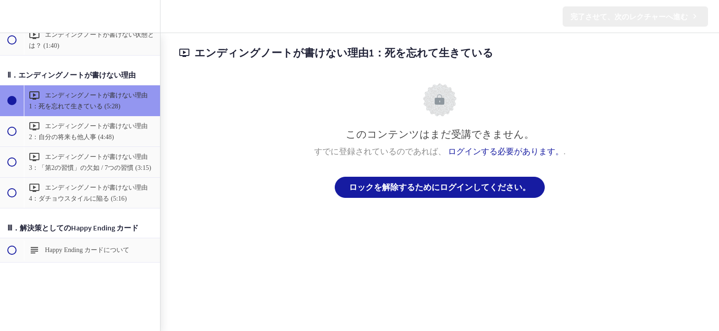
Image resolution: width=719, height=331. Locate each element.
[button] (11, 16)
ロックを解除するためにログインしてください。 (440, 187)
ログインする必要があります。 (506, 151)
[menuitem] (148, 16)
